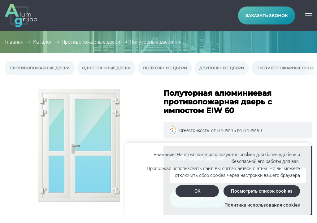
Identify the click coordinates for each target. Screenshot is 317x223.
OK (197, 191)
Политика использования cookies (262, 205)
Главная (14, 42)
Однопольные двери (106, 68)
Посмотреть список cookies (262, 191)
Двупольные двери (221, 68)
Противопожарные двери (40, 68)
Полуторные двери (165, 68)
